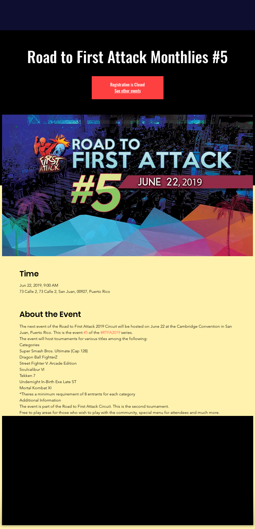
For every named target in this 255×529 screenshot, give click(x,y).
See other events (128, 91)
